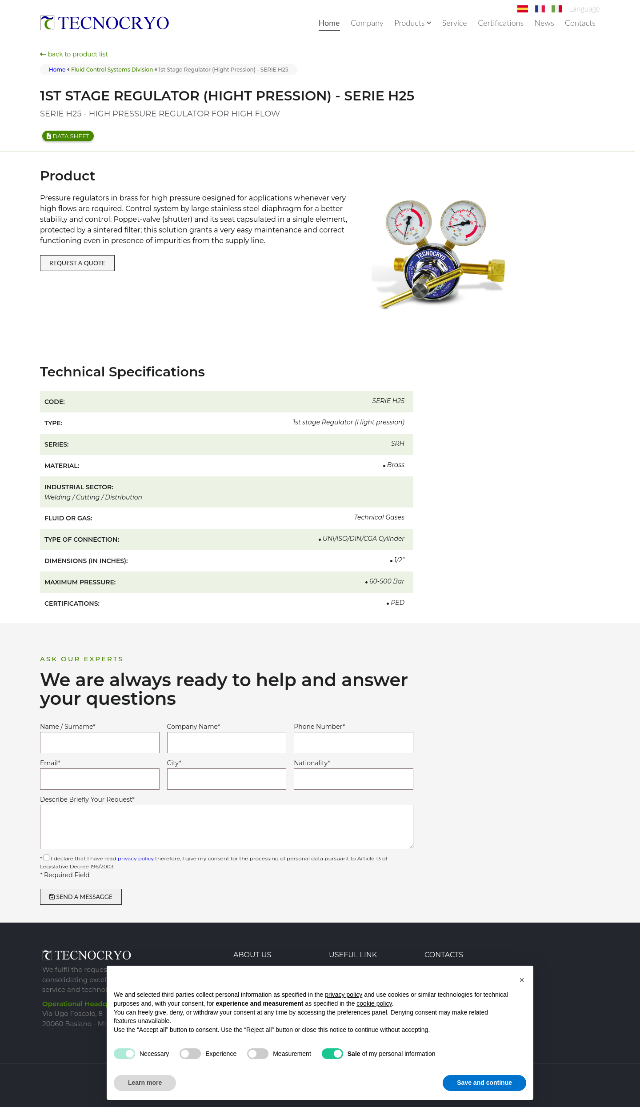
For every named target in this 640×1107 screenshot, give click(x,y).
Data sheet (68, 136)
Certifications (501, 23)
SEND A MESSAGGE (80, 896)
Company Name (193, 727)
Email (50, 763)
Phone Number (319, 727)
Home (329, 23)
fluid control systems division (112, 69)
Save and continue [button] (484, 1082)
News (544, 23)
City (174, 763)
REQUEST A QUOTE (77, 263)
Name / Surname (68, 727)
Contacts (580, 23)
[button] (522, 980)
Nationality (312, 763)
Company (367, 23)
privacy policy (136, 858)
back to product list (74, 54)
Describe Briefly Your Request (87, 799)
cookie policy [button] (374, 1003)
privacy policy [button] (343, 994)
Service (454, 23)
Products (412, 23)
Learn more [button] (145, 1082)
